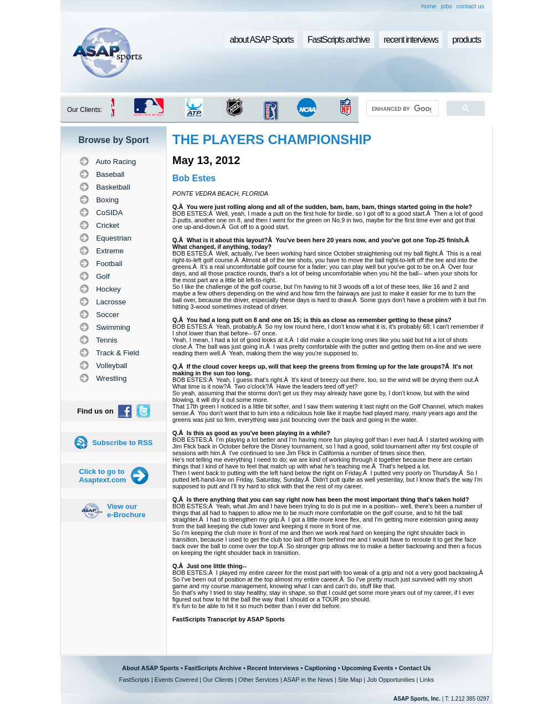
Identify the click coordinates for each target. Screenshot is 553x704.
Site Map (350, 679)
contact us (470, 6)
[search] (401, 109)
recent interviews (410, 39)
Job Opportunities (390, 679)
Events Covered (176, 679)
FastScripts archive (339, 39)
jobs (446, 6)
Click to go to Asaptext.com (102, 475)
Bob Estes (194, 178)
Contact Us (415, 668)
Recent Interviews (273, 668)
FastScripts (134, 679)
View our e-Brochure (126, 510)
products (466, 39)
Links (426, 679)
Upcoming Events (367, 668)
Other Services (258, 679)
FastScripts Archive (213, 668)
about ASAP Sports (262, 39)
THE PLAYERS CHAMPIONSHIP (271, 139)
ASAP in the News (308, 679)
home (429, 6)
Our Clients (218, 679)
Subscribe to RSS (122, 442)
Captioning (320, 668)
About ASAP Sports (150, 668)
